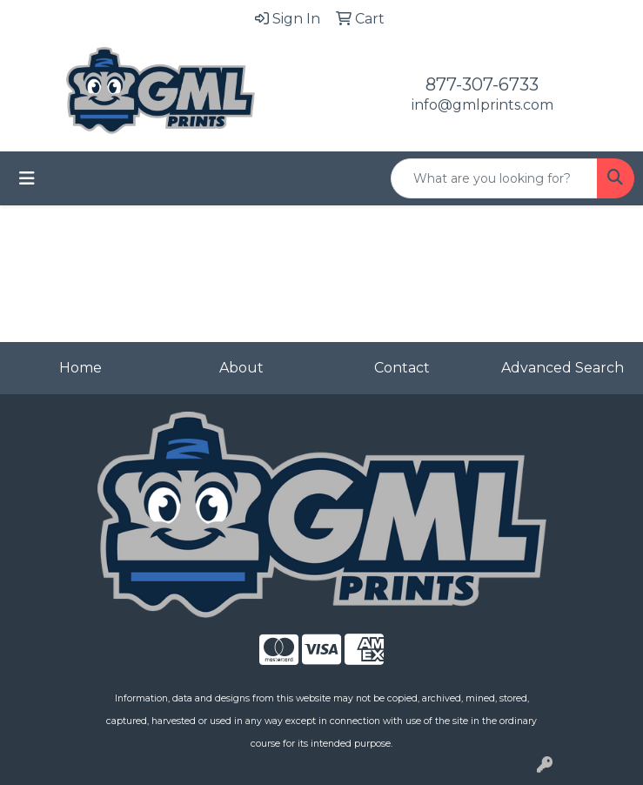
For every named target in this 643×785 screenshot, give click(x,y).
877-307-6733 (482, 84)
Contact (402, 367)
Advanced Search (562, 367)
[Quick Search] (494, 178)
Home (80, 367)
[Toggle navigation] (27, 178)
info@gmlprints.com (482, 105)
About (241, 367)
